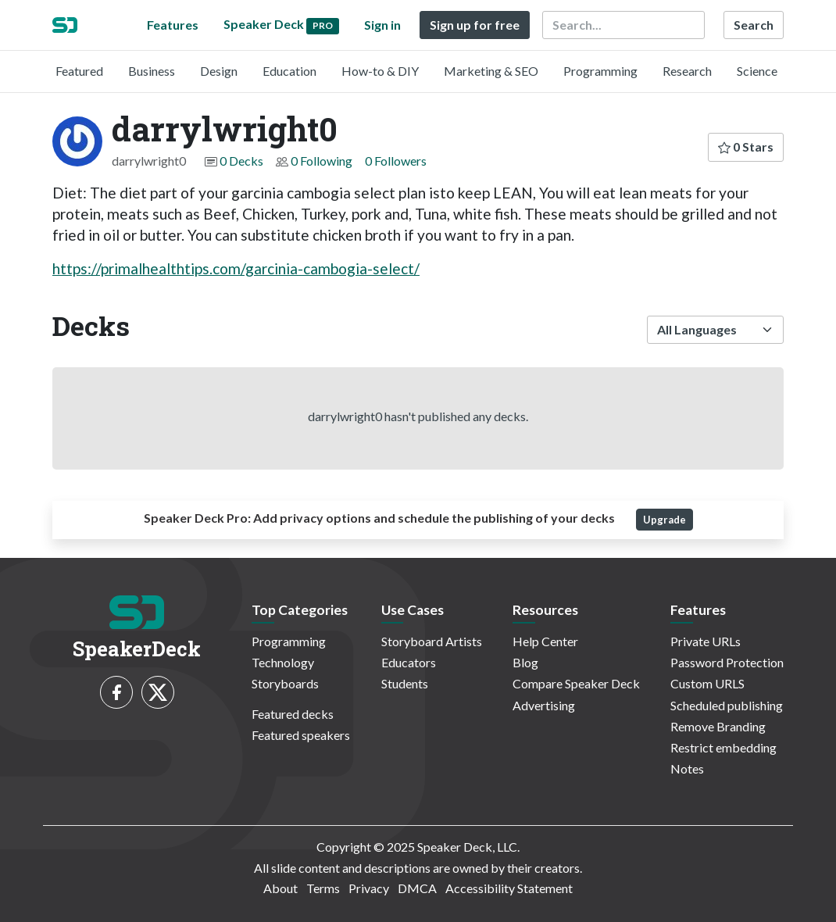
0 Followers (396, 160)
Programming (600, 70)
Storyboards (285, 683)
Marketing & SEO (491, 70)
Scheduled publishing (726, 705)
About (280, 888)
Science (757, 70)
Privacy (368, 888)
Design (219, 70)
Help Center (545, 641)
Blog (525, 662)
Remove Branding (718, 726)
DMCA (417, 888)
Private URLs (705, 641)
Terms (323, 888)
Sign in (382, 24)
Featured (79, 70)
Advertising (544, 705)
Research (687, 70)
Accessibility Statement (509, 888)
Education (289, 70)
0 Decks (241, 160)
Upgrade (664, 519)
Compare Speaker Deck (576, 683)
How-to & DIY (380, 70)
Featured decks (293, 713)
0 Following (321, 160)
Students (404, 683)
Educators (408, 662)
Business (151, 70)
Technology (283, 662)
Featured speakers (301, 734)
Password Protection (727, 662)
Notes (687, 768)
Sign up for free (475, 24)
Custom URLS (707, 683)
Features (172, 24)
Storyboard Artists (431, 641)
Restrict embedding (723, 747)
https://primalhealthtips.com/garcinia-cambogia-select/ (236, 268)
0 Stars (745, 146)
